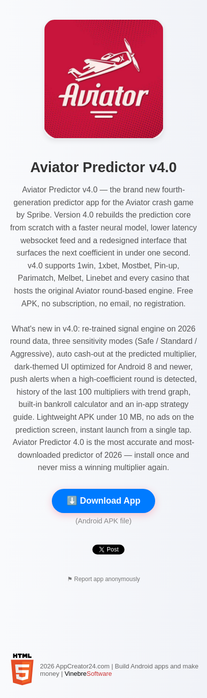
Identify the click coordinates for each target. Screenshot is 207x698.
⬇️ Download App (103, 501)
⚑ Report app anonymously (103, 579)
